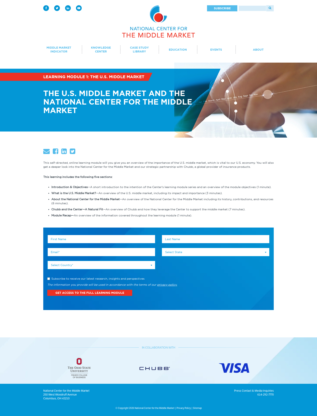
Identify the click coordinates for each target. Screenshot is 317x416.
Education (178, 49)
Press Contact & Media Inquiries (254, 390)
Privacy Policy (183, 408)
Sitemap (197, 408)
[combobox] (101, 265)
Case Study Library (139, 49)
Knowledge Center (101, 49)
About (258, 49)
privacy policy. (167, 284)
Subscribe (222, 8)
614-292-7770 (265, 394)
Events (216, 49)
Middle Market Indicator (58, 49)
